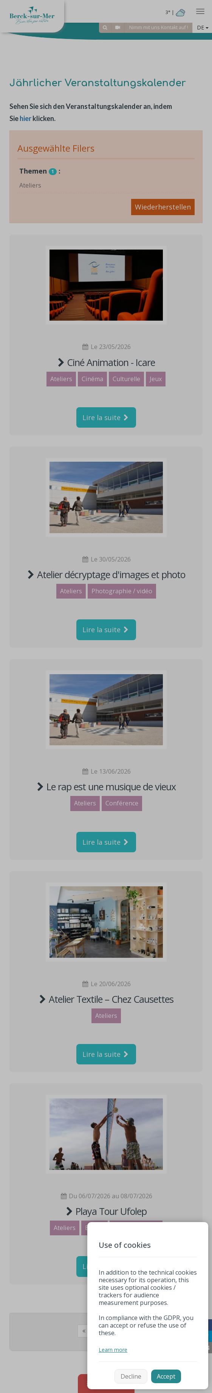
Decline (131, 1376)
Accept (166, 1376)
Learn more (113, 1349)
